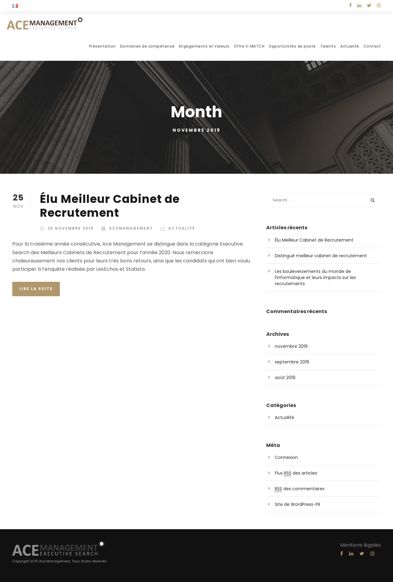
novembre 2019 (291, 346)
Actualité (349, 46)
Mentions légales (360, 545)
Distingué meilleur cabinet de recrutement (321, 256)
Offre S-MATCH (249, 46)
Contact (372, 46)
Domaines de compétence (147, 46)
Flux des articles (296, 473)
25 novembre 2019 (71, 228)
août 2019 (285, 377)
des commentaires (300, 489)
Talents (328, 46)
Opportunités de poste (292, 46)
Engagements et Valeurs (204, 46)
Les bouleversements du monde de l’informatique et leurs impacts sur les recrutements (315, 277)
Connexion (286, 457)
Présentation (102, 46)
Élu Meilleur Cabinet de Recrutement (110, 205)
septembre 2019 (292, 362)
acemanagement (131, 228)
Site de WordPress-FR (297, 504)
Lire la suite (36, 288)
